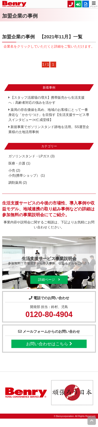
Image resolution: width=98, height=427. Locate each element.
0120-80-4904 (49, 314)
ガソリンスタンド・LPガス (29, 156)
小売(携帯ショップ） (24, 175)
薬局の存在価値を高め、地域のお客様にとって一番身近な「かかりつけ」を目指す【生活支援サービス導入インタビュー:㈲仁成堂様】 (48, 115)
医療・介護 (16, 163)
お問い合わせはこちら (49, 344)
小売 (11, 170)
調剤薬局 (15, 182)
